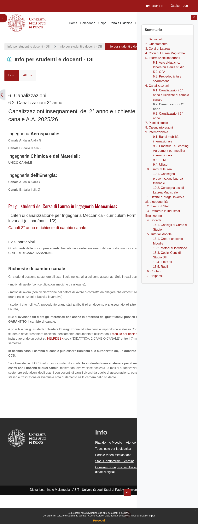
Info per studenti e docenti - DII (28, 46)
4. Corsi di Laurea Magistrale (165, 53)
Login (186, 5)
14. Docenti (153, 220)
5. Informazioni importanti (162, 58)
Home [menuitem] (73, 23)
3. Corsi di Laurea (157, 48)
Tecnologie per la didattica (89, 477)
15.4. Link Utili (162, 262)
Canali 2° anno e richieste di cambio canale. (47, 238)
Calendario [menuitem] (87, 23)
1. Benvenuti (153, 39)
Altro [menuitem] (26, 85)
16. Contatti (153, 271)
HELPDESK (28, 358)
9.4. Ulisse (160, 164)
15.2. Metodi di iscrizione (170, 248)
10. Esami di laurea (158, 169)
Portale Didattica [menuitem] (120, 23)
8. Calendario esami (159, 127)
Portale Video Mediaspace (90, 484)
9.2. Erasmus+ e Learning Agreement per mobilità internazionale (171, 150)
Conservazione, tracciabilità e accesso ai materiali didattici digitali (121, 515)
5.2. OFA (159, 71)
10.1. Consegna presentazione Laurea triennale (168, 178)
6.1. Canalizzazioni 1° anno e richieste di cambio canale (171, 95)
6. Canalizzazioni (157, 85)
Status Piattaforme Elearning (91, 490)
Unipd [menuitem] (102, 23)
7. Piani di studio (156, 122)
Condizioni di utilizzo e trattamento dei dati (65, 515)
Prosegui (99, 520)
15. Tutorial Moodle (158, 234)
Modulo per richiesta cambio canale (69, 353)
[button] (156, 6)
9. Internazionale (156, 132)
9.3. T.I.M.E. (161, 160)
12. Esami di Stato (157, 206)
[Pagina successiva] (135, 105)
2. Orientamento (156, 44)
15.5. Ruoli (160, 266)
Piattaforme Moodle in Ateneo (92, 471)
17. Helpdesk (154, 276)
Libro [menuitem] (11, 85)
